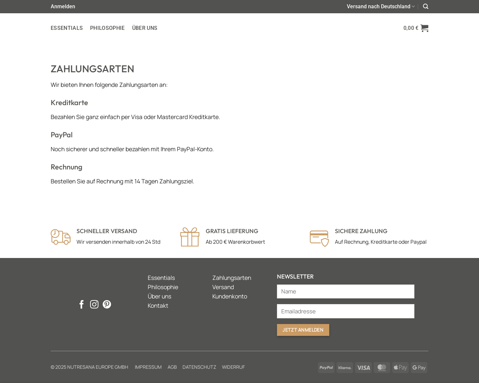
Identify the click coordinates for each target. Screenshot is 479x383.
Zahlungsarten (231, 278)
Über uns (145, 28)
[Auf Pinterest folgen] (107, 305)
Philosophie (107, 28)
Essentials (67, 28)
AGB (172, 367)
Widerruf (233, 367)
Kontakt (158, 305)
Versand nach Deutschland (381, 6)
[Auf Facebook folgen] (82, 305)
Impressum (148, 367)
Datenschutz (199, 367)
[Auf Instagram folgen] (94, 305)
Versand (223, 287)
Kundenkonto (229, 296)
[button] (63, 6)
